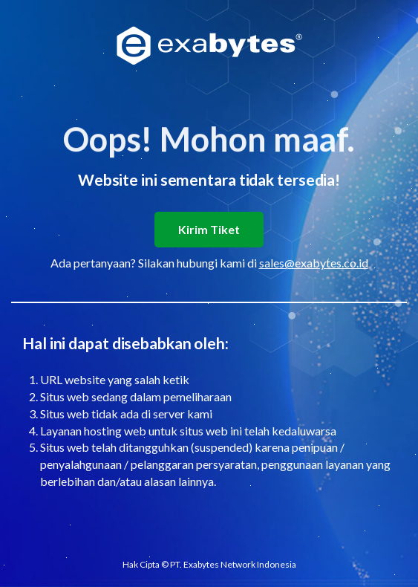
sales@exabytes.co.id (313, 263)
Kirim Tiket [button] (209, 229)
